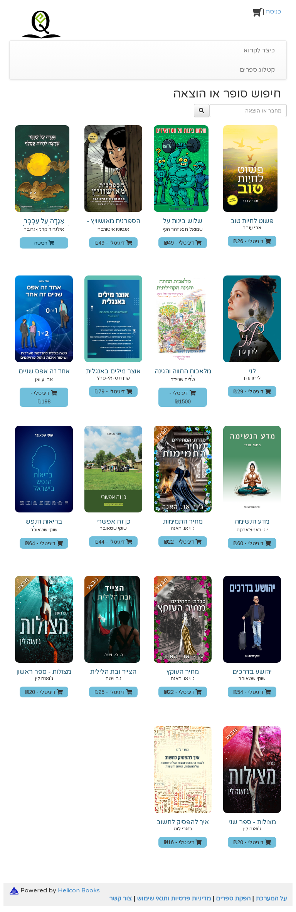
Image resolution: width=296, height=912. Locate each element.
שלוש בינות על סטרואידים (182, 224)
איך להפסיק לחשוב (182, 822)
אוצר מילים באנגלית (113, 371)
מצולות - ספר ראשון (44, 672)
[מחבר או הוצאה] (248, 110)
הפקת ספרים (233, 898)
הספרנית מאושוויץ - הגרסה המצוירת (113, 224)
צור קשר (120, 898)
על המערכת (271, 898)
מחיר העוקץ (182, 672)
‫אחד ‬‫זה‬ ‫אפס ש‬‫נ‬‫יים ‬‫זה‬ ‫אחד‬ (44, 375)
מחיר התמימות (183, 522)
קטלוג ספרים (257, 70)
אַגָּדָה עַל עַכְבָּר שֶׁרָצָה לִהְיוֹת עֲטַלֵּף (44, 224)
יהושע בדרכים (252, 672)
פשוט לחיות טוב (252, 221)
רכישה (44, 243)
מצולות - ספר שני (252, 822)
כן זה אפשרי (113, 522)
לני (252, 371)
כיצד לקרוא (259, 50)
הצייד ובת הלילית (113, 672)
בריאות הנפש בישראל (43, 525)
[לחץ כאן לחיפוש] (201, 110)
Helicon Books (79, 890)
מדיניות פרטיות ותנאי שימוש (174, 898)
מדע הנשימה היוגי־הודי (252, 525)
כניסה (273, 11)
